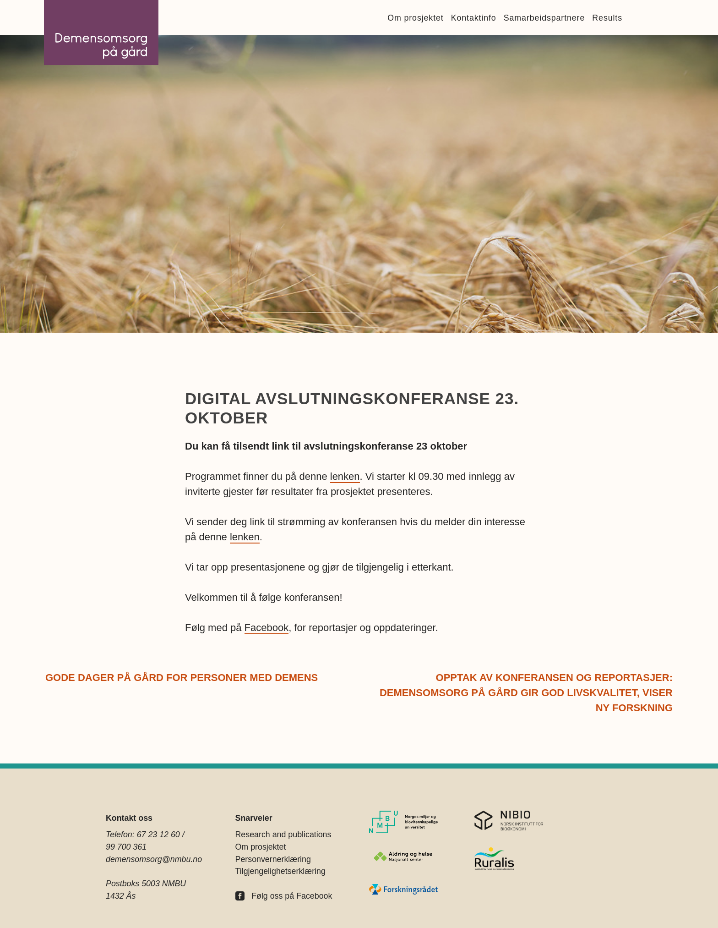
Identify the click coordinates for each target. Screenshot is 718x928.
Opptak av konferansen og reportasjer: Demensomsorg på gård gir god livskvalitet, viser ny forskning (526, 693)
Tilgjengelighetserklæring (280, 871)
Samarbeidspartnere (544, 17)
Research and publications (283, 834)
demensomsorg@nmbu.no (154, 859)
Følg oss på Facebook (291, 896)
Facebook (267, 627)
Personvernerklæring (273, 859)
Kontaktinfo (473, 17)
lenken (345, 476)
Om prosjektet (415, 17)
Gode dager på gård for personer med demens (181, 677)
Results (607, 17)
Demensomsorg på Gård (101, 32)
